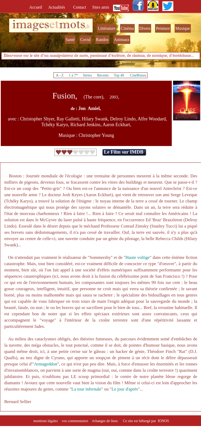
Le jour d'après (124, 389)
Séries (87, 75)
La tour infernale (86, 389)
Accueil (36, 7)
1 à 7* (73, 75)
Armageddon (45, 364)
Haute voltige (138, 257)
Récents (103, 75)
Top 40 (119, 75)
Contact (80, 7)
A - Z (60, 75)
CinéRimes (138, 75)
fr (88, 26)
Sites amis (100, 7)
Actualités (58, 7)
